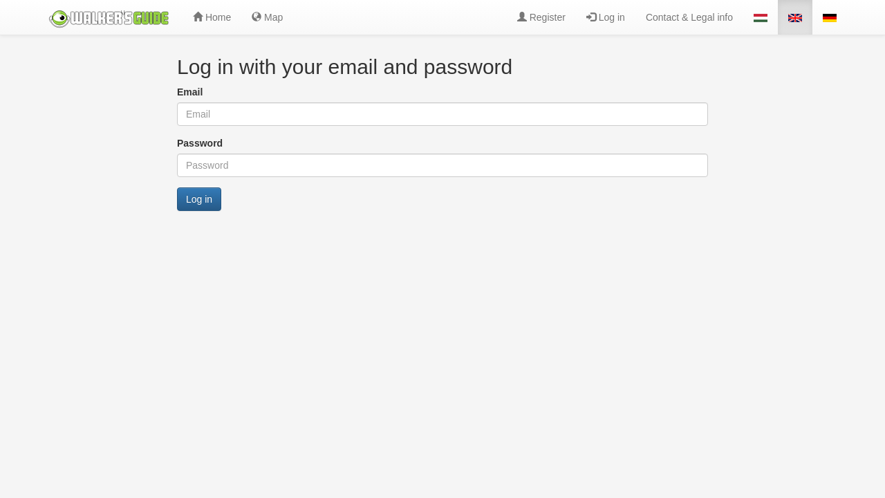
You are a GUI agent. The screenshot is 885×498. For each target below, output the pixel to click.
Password (200, 143)
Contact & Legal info (689, 17)
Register (541, 17)
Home (212, 17)
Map (267, 17)
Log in (605, 17)
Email (190, 92)
